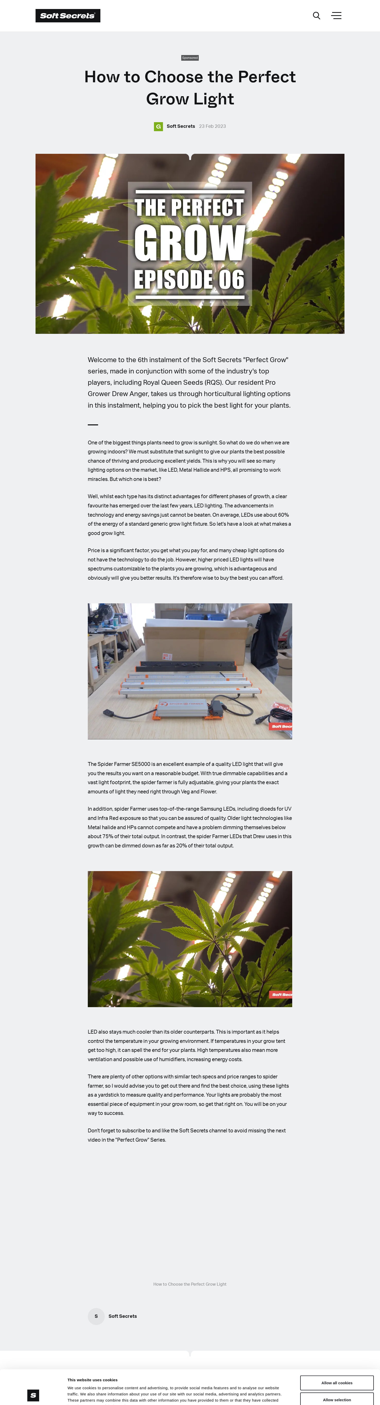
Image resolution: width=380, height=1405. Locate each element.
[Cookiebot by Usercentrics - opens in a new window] (33, 1395)
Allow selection (337, 1367)
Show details (270, 1395)
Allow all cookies (337, 1350)
